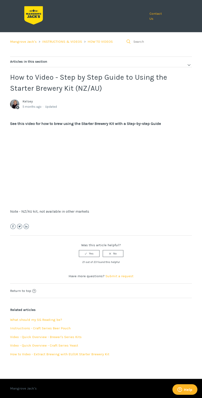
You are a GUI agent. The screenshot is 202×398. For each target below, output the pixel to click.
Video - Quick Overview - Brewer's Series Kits (46, 337)
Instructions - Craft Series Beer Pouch (40, 328)
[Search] (157, 41)
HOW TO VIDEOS (100, 42)
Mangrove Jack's (23, 42)
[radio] (89, 253)
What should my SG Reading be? (36, 320)
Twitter (19, 226)
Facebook (13, 226)
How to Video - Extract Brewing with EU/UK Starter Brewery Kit (59, 354)
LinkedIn (26, 226)
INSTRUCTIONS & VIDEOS (62, 42)
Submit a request (119, 276)
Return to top (23, 291)
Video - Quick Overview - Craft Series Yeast (44, 345)
